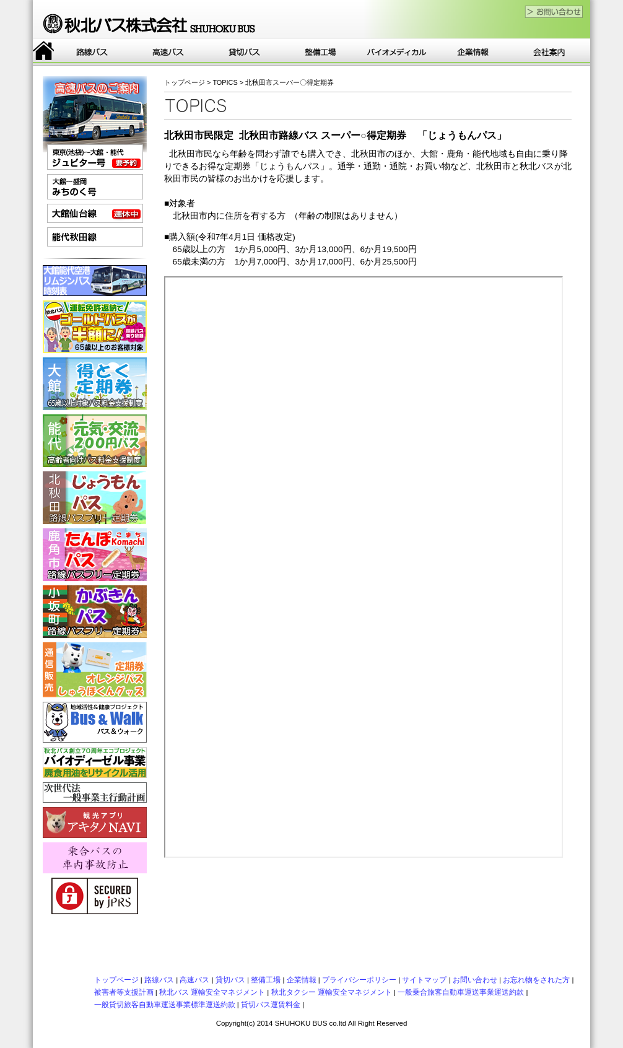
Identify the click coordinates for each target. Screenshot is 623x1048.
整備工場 (320, 52)
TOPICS (224, 82)
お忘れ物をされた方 (536, 980)
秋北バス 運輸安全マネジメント (212, 992)
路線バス (92, 52)
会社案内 (549, 52)
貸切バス (244, 52)
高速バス (168, 52)
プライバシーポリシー (359, 980)
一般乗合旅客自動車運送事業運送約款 (461, 992)
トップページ (43, 52)
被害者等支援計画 (124, 992)
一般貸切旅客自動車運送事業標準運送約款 (164, 1004)
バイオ (397, 52)
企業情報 (473, 52)
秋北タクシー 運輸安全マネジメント (331, 992)
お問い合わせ (475, 980)
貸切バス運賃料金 (270, 1004)
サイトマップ (424, 980)
